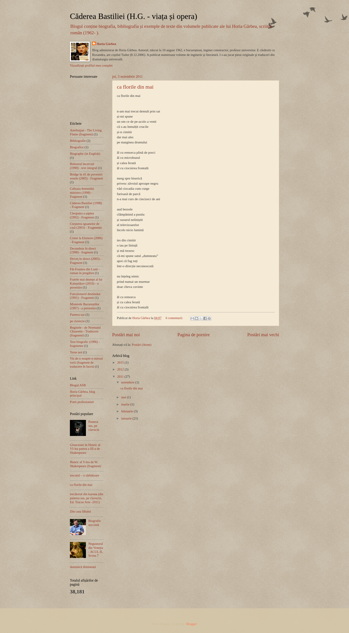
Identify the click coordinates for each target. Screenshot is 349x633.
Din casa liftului (80, 511)
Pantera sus (77, 314)
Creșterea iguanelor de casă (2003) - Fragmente (86, 226)
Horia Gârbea (106, 44)
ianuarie (126, 418)
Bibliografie (78, 140)
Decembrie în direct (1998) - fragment (83, 250)
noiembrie (128, 382)
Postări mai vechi (263, 334)
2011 (121, 376)
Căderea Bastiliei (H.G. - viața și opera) (133, 16)
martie (125, 404)
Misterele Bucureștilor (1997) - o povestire (84, 306)
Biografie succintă (94, 523)
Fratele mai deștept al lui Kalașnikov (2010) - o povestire (86, 283)
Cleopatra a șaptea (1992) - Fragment (82, 215)
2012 (121, 369)
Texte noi (76, 352)
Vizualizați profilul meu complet (91, 65)
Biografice (77, 147)
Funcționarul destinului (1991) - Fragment (85, 296)
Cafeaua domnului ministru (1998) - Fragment (82, 192)
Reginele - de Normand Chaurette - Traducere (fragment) (85, 331)
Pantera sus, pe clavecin (93, 425)
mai (124, 397)
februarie (127, 411)
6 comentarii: (175, 318)
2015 (121, 362)
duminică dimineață (83, 567)
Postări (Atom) (141, 344)
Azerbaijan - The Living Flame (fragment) (85, 132)
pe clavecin (77, 321)
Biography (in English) (85, 153)
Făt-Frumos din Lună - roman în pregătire (85, 271)
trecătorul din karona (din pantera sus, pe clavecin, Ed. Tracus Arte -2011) (86, 498)
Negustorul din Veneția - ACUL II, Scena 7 (95, 549)
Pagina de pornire (193, 334)
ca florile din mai (135, 87)
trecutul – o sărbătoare (84, 475)
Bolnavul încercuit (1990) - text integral (83, 166)
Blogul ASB (78, 385)
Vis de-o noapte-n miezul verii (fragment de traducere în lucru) (86, 362)
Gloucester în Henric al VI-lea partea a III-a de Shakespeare (85, 448)
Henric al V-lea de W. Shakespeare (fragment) (85, 464)
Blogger (191, 624)
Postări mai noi (126, 334)
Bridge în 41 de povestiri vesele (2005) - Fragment (86, 176)
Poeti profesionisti (82, 402)
